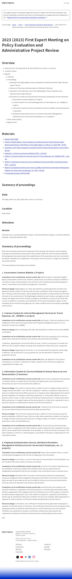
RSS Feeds (47, 549)
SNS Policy (19, 549)
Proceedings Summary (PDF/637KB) (17, 173)
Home (14, 25)
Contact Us (47, 544)
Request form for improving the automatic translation (27, 17)
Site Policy (19, 544)
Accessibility (19, 552)
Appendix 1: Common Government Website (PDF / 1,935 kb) (25, 153)
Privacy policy (20, 547)
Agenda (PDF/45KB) (11, 139)
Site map (47, 547)
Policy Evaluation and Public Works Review (39, 25)
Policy (21, 25)
